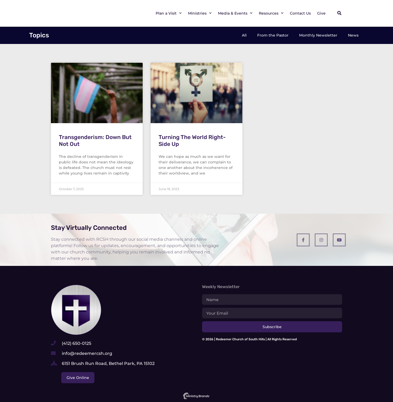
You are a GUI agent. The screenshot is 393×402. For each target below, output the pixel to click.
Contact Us (300, 13)
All (244, 35)
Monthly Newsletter (318, 35)
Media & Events (235, 13)
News (353, 35)
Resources (271, 13)
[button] (339, 13)
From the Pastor (273, 35)
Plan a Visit (169, 13)
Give (321, 13)
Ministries (200, 13)
